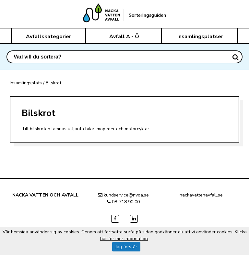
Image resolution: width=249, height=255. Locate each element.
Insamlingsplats (26, 83)
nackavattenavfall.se (201, 195)
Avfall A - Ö (124, 36)
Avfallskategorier (48, 36)
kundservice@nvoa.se (126, 195)
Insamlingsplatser (200, 36)
